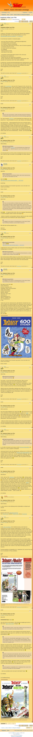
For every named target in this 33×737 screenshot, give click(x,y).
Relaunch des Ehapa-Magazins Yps (24, 452)
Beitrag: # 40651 (4, 141)
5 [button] (27, 21)
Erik (5, 23)
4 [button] (26, 21)
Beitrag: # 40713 (4, 472)
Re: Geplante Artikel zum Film (8, 80)
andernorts (11, 118)
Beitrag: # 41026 (4, 615)
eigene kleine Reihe (10, 623)
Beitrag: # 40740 (4, 501)
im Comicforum (8, 86)
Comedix (5, 496)
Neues (27, 482)
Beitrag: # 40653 (4, 169)
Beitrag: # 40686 (4, 274)
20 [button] (30, 21)
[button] (20, 21)
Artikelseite (11, 477)
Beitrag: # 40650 (4, 108)
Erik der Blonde (19, 73)
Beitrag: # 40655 (4, 197)
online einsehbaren (7, 527)
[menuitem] (8, 12)
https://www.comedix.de (14, 512)
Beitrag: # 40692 (4, 434)
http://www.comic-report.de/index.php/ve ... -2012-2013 (12, 180)
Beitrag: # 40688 (4, 372)
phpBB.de (20, 735)
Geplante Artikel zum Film (8, 17)
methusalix (5, 163)
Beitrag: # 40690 (4, 407)
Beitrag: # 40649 (4, 81)
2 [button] (23, 21)
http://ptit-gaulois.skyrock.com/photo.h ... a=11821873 (12, 36)
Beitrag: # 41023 (4, 522)
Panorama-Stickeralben (24, 447)
